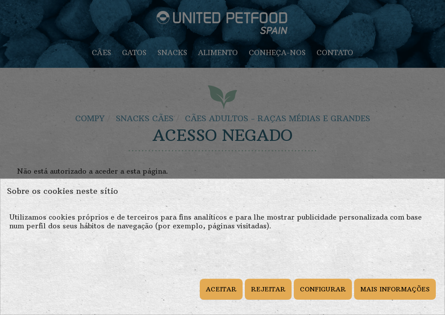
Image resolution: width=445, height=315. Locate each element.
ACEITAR (221, 289)
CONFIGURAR (323, 289)
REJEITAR (268, 289)
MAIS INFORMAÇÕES (395, 289)
